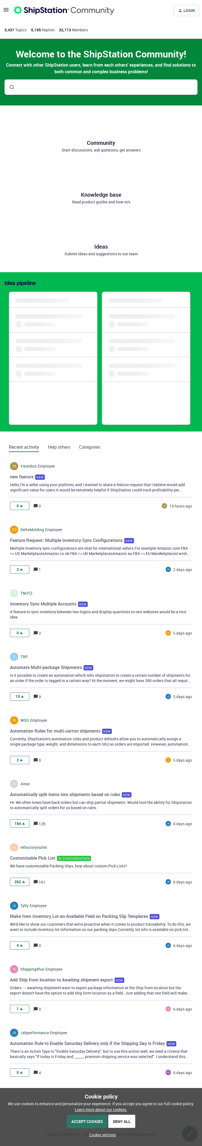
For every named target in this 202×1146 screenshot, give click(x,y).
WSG (24, 720)
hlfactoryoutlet (33, 847)
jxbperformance (34, 1033)
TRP (24, 657)
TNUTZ (26, 593)
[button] (101, 1134)
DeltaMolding (32, 530)
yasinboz (28, 466)
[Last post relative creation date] (180, 506)
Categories (89, 447)
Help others (59, 447)
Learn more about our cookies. (101, 1109)
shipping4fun (32, 969)
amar (25, 784)
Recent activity (24, 447)
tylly (24, 906)
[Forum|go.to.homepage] (64, 10)
